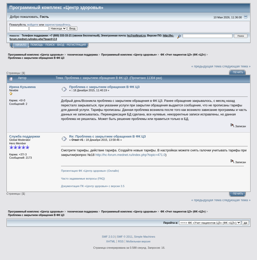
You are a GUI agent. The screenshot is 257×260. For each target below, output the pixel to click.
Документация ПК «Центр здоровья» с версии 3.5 (92, 186)
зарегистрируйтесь (58, 24)
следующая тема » (236, 66)
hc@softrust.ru (136, 35)
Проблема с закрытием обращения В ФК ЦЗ (104, 87)
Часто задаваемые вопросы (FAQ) (83, 178)
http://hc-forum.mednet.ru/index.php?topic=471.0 (130, 155)
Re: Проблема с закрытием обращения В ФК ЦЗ (107, 136)
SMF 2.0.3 (108, 236)
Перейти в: (170, 222)
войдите (32, 24)
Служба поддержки (24, 136)
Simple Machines (144, 236)
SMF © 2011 (125, 236)
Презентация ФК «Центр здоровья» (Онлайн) (90, 170)
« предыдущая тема (206, 66)
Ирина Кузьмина (22, 87)
